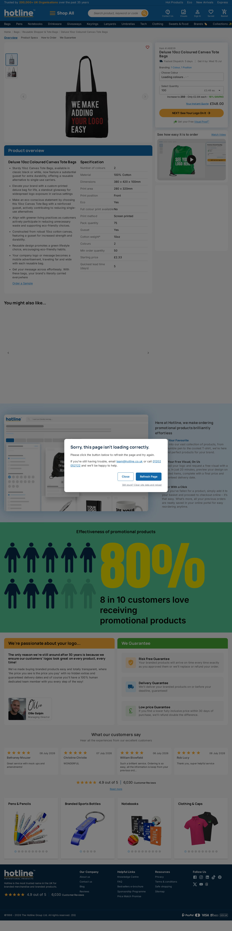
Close (125, 476)
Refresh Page (148, 476)
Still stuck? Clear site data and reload (142, 484)
